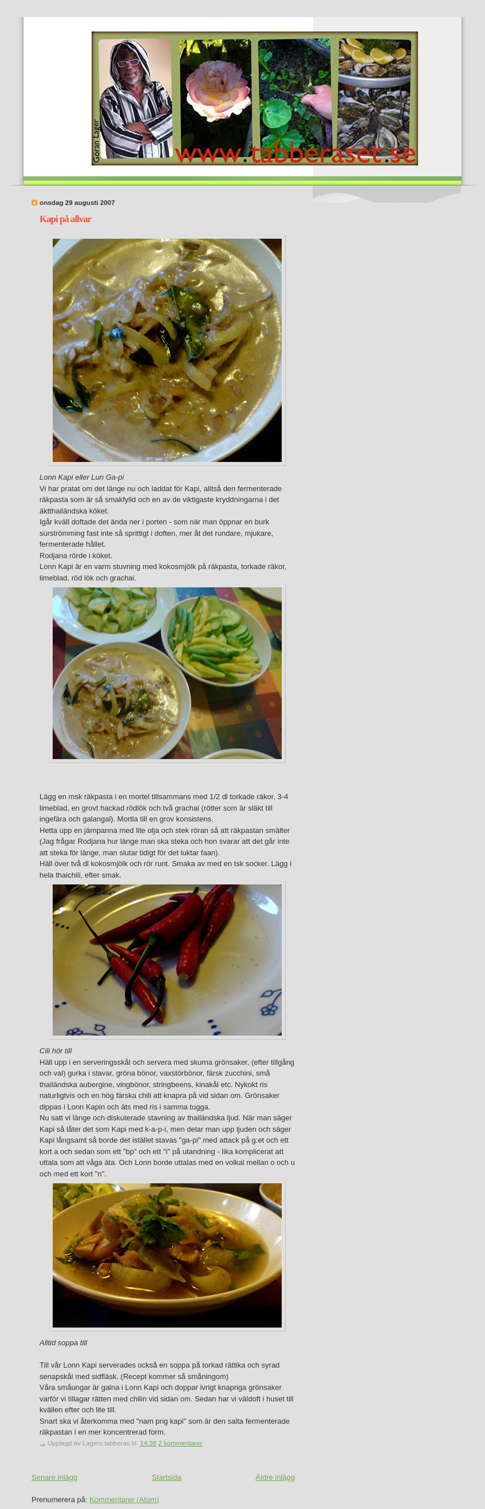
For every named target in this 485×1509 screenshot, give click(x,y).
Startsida (166, 1477)
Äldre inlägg (275, 1477)
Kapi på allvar (65, 219)
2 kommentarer (180, 1443)
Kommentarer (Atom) (124, 1499)
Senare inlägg (54, 1477)
